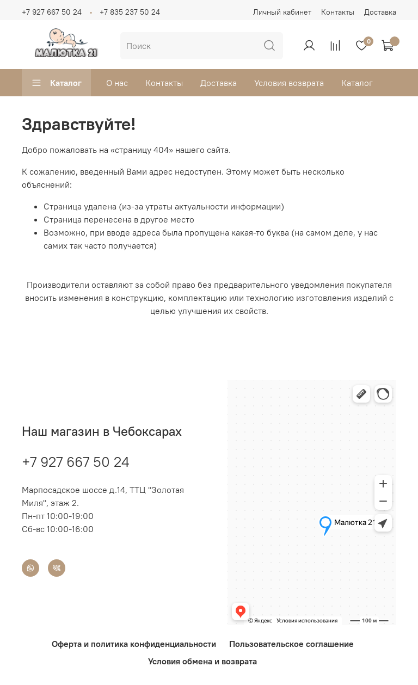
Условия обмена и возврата (202, 661)
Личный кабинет (282, 12)
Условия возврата (289, 82)
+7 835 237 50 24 (130, 12)
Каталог (56, 82)
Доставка (380, 12)
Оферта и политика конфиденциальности (134, 643)
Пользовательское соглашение (291, 643)
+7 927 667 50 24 (52, 12)
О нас (117, 82)
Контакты (337, 12)
